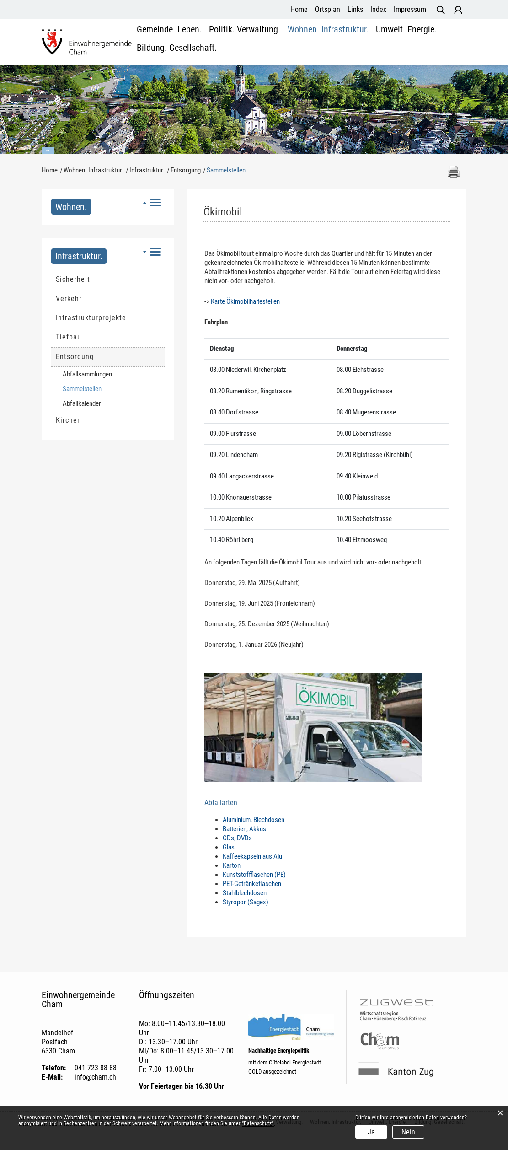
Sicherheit (73, 279)
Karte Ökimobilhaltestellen (245, 301)
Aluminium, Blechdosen (253, 820)
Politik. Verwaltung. (227, 43)
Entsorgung (75, 356)
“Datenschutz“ (257, 1123)
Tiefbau (68, 337)
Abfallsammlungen (87, 374)
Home (299, 9)
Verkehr (69, 298)
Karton (232, 865)
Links (355, 9)
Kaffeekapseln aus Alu (252, 856)
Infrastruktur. (78, 256)
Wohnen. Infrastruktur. (297, 43)
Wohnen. (71, 206)
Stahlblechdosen (245, 893)
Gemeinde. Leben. (163, 43)
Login (458, 10)
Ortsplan (327, 9)
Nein (408, 1132)
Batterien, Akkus (244, 829)
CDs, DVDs (237, 838)
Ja (371, 1132)
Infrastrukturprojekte (91, 317)
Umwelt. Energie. (364, 43)
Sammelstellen (99, 388)
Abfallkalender (82, 403)
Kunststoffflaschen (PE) (254, 875)
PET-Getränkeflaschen (252, 884)
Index (378, 9)
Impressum (410, 9)
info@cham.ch (95, 1077)
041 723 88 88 (96, 1068)
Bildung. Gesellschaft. (430, 43)
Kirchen (68, 420)
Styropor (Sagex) (245, 902)
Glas (229, 847)
